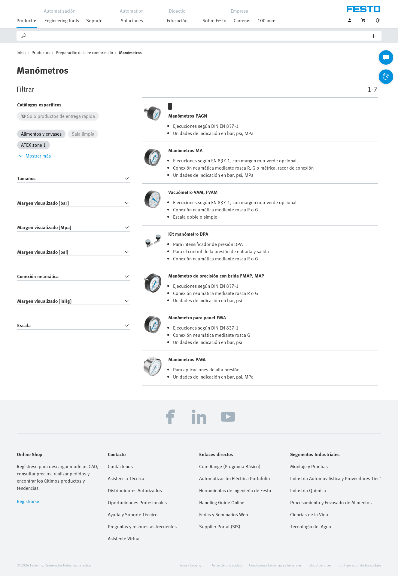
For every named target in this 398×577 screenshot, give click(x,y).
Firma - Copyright (192, 566)
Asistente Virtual (124, 539)
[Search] (199, 36)
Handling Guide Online (221, 503)
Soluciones (132, 20)
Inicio (21, 54)
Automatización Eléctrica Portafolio (234, 479)
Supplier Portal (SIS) (219, 527)
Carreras (242, 20)
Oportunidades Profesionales (137, 503)
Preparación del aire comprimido (84, 54)
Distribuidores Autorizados (135, 491)
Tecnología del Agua (310, 527)
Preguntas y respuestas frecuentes (142, 527)
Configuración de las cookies (360, 566)
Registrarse (28, 502)
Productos (27, 20)
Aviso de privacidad (227, 566)
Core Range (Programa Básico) (229, 467)
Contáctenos (120, 467)
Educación (177, 20)
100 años (266, 20)
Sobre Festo (214, 20)
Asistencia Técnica (126, 479)
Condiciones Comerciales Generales (275, 566)
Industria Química (308, 491)
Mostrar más (34, 157)
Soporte (94, 20)
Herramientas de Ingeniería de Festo (235, 491)
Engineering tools (61, 20)
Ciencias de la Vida (309, 515)
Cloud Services (320, 566)
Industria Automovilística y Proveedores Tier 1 (335, 479)
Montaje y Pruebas (309, 467)
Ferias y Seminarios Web (223, 515)
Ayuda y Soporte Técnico (133, 515)
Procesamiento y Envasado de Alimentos (331, 503)
